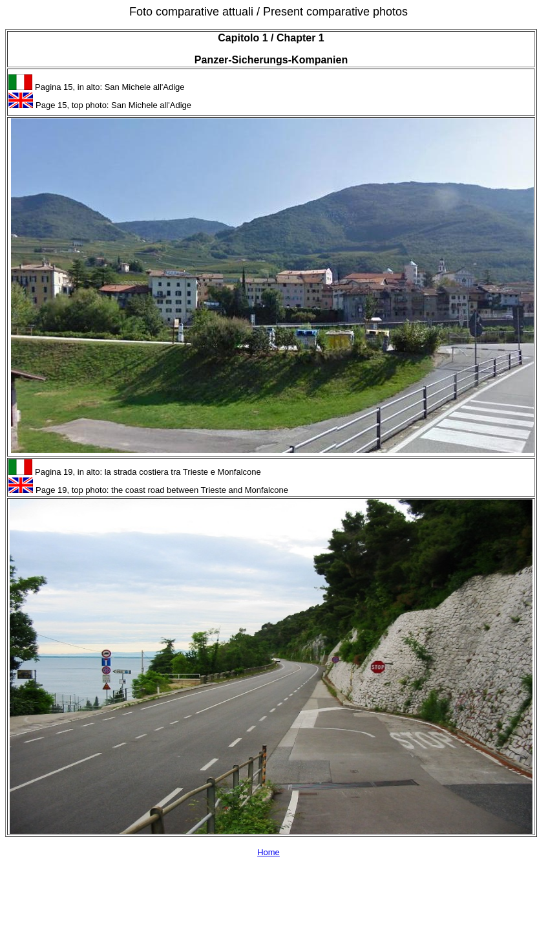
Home (268, 852)
